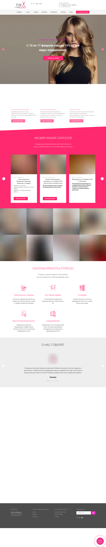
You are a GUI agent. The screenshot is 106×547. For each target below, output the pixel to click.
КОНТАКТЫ (54, 12)
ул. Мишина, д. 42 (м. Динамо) (68, 5)
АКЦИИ (36, 12)
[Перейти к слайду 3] (53, 81)
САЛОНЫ (63, 12)
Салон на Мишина (16, 531)
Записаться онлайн (83, 12)
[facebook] (77, 536)
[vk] (80, 536)
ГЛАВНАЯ (19, 12)
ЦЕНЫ (71, 12)
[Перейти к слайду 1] (50, 81)
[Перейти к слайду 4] (55, 81)
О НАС (28, 12)
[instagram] (82, 536)
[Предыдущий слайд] (3, 49)
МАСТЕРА (44, 12)
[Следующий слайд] (103, 49)
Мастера (35, 533)
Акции (34, 531)
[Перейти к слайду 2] (52, 81)
